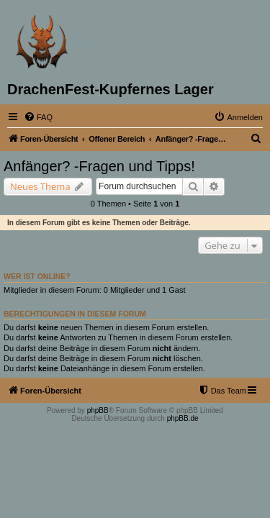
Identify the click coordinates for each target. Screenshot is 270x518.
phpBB (98, 410)
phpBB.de (183, 418)
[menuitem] (38, 117)
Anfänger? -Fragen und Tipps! (99, 166)
